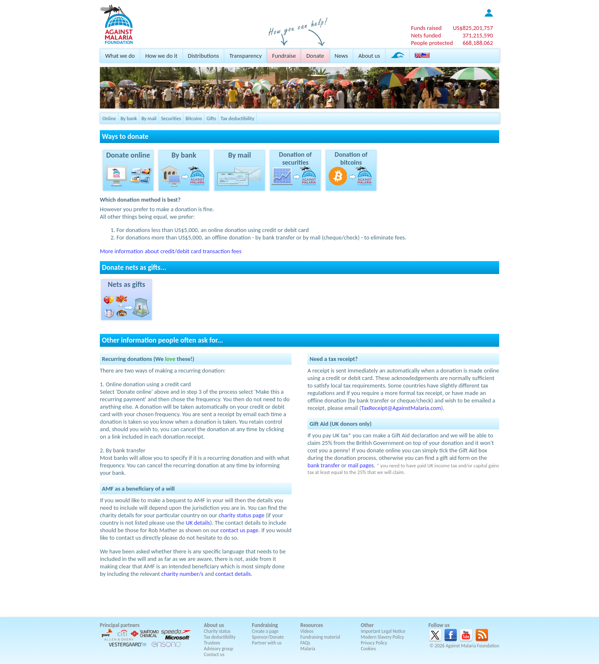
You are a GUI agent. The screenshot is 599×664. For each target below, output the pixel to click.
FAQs (305, 643)
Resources (311, 625)
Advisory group (218, 649)
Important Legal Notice (383, 631)
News (341, 55)
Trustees (212, 643)
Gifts (211, 118)
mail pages (361, 465)
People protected (432, 43)
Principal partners (119, 625)
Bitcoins (194, 118)
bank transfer (323, 465)
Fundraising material (320, 637)
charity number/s (182, 574)
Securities (171, 118)
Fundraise (284, 55)
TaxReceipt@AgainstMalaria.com (401, 408)
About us (369, 55)
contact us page (239, 530)
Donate (315, 55)
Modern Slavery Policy (382, 637)
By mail (148, 118)
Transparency (245, 55)
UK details (198, 522)
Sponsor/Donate (268, 637)
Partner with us (267, 643)
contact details (233, 574)
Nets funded (426, 35)
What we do (120, 55)
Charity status (217, 631)
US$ (473, 28)
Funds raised (426, 28)
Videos (307, 631)
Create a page (265, 631)
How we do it (161, 55)
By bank (129, 118)
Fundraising (265, 625)
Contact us (214, 654)
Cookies (368, 649)
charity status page (241, 515)
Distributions (203, 55)
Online (109, 118)
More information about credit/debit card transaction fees (171, 251)
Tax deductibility (237, 118)
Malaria (307, 649)
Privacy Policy (374, 643)
